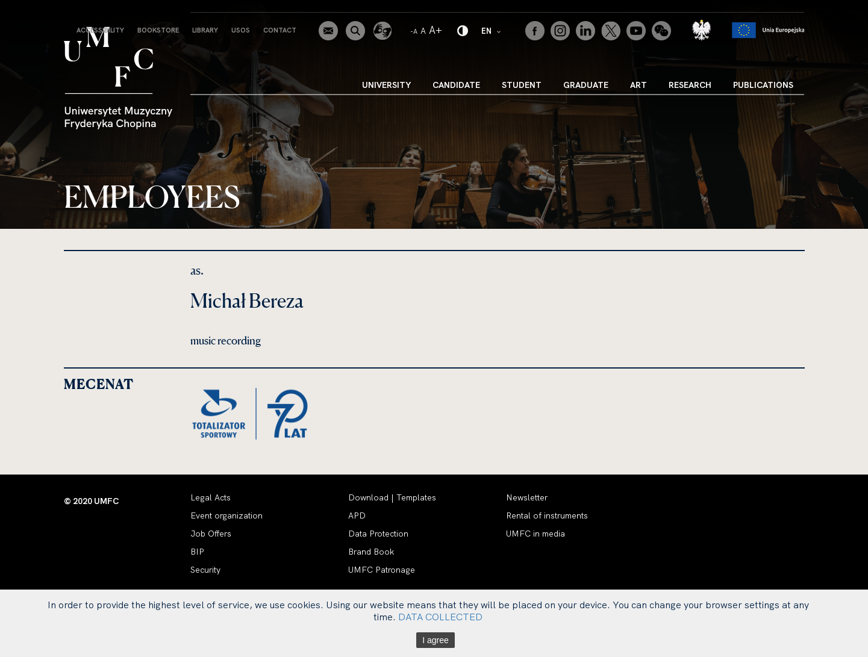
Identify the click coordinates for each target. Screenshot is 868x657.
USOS (240, 30)
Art (638, 84)
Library (205, 30)
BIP (197, 551)
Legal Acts (210, 497)
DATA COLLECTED (440, 617)
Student (522, 84)
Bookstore (158, 30)
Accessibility (100, 30)
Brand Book (371, 551)
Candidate (456, 84)
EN (491, 30)
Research (690, 84)
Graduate (585, 84)
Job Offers (210, 533)
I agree (435, 640)
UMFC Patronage (381, 569)
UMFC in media (535, 533)
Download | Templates (392, 497)
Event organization (226, 515)
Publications (763, 84)
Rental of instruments (547, 515)
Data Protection (378, 533)
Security (205, 569)
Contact (279, 30)
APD (357, 515)
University (386, 84)
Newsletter (527, 497)
